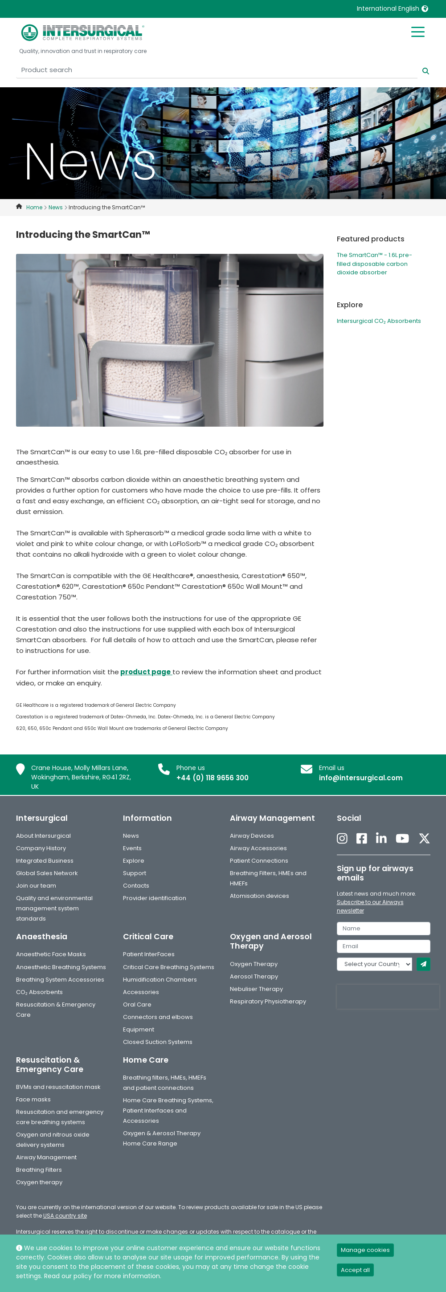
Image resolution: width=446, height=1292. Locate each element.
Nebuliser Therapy (256, 989)
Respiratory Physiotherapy (268, 1001)
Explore (133, 860)
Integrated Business (45, 860)
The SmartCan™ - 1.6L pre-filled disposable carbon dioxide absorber (374, 264)
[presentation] (388, 997)
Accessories (141, 992)
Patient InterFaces (149, 954)
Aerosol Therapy (254, 976)
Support (134, 873)
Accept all (355, 1270)
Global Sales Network (47, 873)
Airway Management (46, 1157)
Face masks (33, 1099)
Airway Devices (252, 835)
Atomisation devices (259, 896)
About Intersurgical (43, 835)
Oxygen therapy (39, 1182)
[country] (374, 964)
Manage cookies (365, 1250)
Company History (41, 848)
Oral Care (137, 1004)
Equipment (138, 1029)
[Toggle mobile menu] (417, 31)
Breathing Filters (39, 1170)
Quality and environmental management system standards (54, 908)
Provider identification (154, 898)
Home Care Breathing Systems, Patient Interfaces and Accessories (168, 1110)
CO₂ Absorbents (39, 992)
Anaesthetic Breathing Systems (61, 967)
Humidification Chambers (160, 979)
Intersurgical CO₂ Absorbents (379, 321)
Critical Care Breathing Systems (168, 967)
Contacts (136, 885)
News (131, 835)
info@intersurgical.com (361, 778)
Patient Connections (259, 860)
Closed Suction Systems (157, 1042)
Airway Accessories (258, 848)
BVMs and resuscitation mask (58, 1087)
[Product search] (216, 70)
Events (132, 848)
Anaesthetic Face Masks (51, 954)
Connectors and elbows (158, 1017)
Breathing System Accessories (60, 979)
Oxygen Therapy (254, 964)
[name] (383, 928)
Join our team (36, 885)
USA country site (65, 1215)
